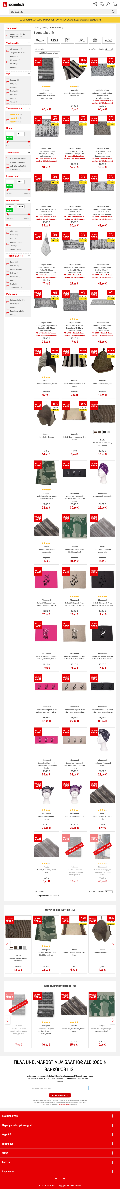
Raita (14, 235)
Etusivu (37, 28)
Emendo (14, 56)
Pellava (14, 304)
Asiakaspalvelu (10, 1116)
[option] (95, 432)
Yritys (5, 1153)
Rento (13, 67)
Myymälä (6, 1134)
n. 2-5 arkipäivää (17, 162)
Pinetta (14, 64)
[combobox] (63, 11)
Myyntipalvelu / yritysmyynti (17, 1125)
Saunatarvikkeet (55, 28)
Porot (14, 262)
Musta (13, 87)
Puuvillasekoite (17, 311)
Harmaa (15, 80)
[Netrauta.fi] (13, 4)
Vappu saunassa (17, 269)
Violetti (14, 98)
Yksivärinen (15, 249)
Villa (13, 315)
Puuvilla (14, 307)
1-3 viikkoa (15, 170)
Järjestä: (39, 49)
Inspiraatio (8, 1171)
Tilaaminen (7, 1143)
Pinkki (13, 95)
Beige (13, 84)
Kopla (13, 284)
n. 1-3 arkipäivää (18, 159)
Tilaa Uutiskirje (60, 1095)
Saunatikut (15, 277)
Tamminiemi (16, 288)
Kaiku (13, 280)
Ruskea (14, 91)
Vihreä (14, 102)
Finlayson (15, 60)
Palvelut (6, 1162)
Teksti (13, 246)
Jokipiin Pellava (17, 53)
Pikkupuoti (16, 49)
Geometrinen (16, 242)
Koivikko (14, 273)
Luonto (14, 238)
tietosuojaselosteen (64, 1104)
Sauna (44, 28)
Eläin (14, 231)
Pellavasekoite (17, 300)
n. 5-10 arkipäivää (18, 166)
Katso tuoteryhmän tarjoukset (17, 35)
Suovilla (14, 266)
